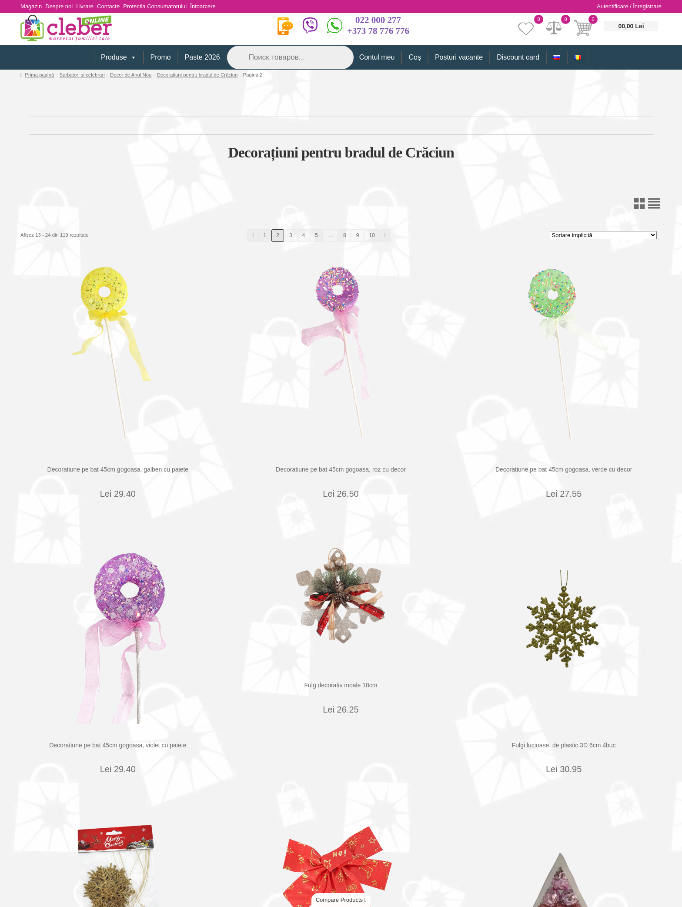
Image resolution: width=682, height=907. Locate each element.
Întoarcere (218, 6)
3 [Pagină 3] (290, 235)
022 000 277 (378, 20)
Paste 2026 (202, 57)
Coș (414, 57)
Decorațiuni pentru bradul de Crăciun (197, 74)
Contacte (117, 6)
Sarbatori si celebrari (82, 74)
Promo (160, 57)
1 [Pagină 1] (265, 235)
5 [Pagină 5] (316, 235)
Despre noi (62, 6)
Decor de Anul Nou (130, 74)
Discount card (518, 57)
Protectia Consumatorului (167, 6)
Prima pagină (39, 74)
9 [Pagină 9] (357, 235)
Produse (119, 57)
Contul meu (377, 57)
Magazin (31, 6)
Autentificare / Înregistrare (629, 6)
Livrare (91, 6)
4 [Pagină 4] (303, 235)
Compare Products (341, 900)
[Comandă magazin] (603, 235)
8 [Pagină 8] (344, 235)
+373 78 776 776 (378, 31)
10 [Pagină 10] (371, 235)
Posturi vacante (459, 57)
